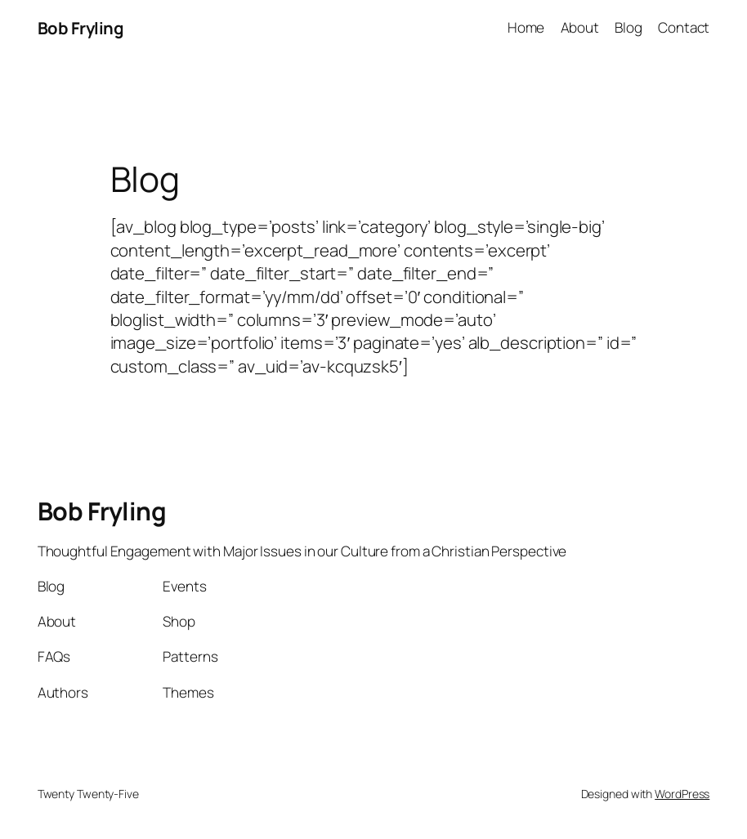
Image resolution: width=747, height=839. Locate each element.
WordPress (682, 793)
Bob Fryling (81, 27)
